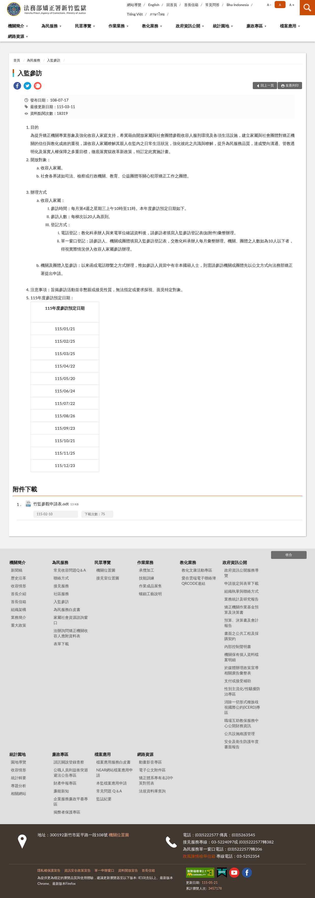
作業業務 (116, 25)
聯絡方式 (61, 578)
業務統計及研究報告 (241, 599)
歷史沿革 (18, 578)
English (153, 5)
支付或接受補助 (237, 680)
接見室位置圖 (107, 578)
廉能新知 (61, 791)
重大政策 (18, 625)
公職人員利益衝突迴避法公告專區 (71, 772)
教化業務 (150, 25)
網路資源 (16, 36)
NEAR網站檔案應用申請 (114, 772)
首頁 (16, 60)
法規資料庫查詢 (152, 791)
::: (4, 4)
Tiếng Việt (135, 14)
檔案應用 (288, 25)
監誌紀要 (104, 798)
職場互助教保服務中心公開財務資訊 (241, 723)
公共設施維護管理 (239, 733)
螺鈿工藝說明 (150, 593)
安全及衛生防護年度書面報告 (241, 744)
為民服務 (49, 25)
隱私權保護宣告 (48, 870)
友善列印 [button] (292, 85)
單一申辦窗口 (104, 870)
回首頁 (171, 5)
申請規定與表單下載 (241, 583)
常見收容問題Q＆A (70, 570)
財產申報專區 (65, 783)
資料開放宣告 (128, 870)
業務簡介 (18, 617)
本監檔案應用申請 (111, 783)
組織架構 (18, 609)
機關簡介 (16, 25)
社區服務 (61, 593)
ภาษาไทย (157, 14)
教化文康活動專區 (197, 570)
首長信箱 (191, 5)
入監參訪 (53, 60)
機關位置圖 (105, 570)
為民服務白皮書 (67, 609)
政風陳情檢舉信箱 (199, 856)
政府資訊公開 (188, 25)
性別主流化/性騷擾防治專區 (242, 691)
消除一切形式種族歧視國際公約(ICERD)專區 (242, 707)
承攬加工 (146, 570)
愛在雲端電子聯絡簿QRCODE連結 (199, 581)
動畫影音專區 (150, 762)
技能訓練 (146, 578)
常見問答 (212, 5)
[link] (17, 86)
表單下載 (61, 643)
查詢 (307, 7)
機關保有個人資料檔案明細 (241, 657)
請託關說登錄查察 (69, 762)
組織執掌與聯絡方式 (241, 591)
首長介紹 (18, 593)
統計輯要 (18, 777)
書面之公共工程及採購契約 (241, 636)
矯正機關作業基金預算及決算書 (241, 609)
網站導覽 (134, 5)
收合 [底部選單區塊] (289, 555)
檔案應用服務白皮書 (113, 762)
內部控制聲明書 (237, 646)
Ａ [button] (280, 5)
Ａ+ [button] (291, 5)
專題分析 (18, 785)
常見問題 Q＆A (109, 791)
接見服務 (61, 586)
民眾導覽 (83, 25)
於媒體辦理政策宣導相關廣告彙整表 (241, 670)
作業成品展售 (150, 586)
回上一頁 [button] (267, 85)
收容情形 (18, 586)
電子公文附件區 (152, 770)
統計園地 (221, 25)
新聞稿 (16, 570)
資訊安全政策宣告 (77, 870)
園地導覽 (18, 762)
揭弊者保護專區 (67, 812)
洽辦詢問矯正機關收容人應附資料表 (71, 633)
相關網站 (18, 793)
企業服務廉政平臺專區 (71, 801)
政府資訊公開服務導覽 (241, 573)
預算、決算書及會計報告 (241, 623)
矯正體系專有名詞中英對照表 (156, 780)
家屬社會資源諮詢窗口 (71, 620)
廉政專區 (254, 25)
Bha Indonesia (238, 5)
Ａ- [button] (268, 5)
